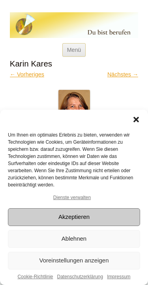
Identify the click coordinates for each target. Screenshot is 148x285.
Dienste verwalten (72, 197)
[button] (136, 120)
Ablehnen (74, 238)
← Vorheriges (27, 74)
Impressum (118, 276)
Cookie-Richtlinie (35, 276)
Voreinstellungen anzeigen (74, 260)
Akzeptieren (74, 216)
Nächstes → (122, 74)
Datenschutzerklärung (80, 276)
